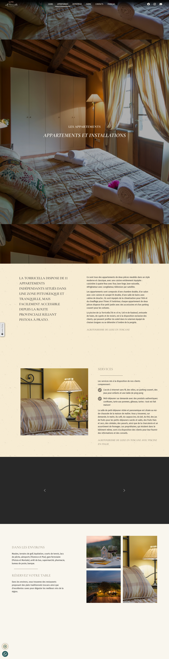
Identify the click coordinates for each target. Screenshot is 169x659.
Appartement (62, 4)
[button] (44, 490)
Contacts (99, 4)
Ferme (88, 4)
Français (111, 4)
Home (50, 4)
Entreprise (77, 4)
